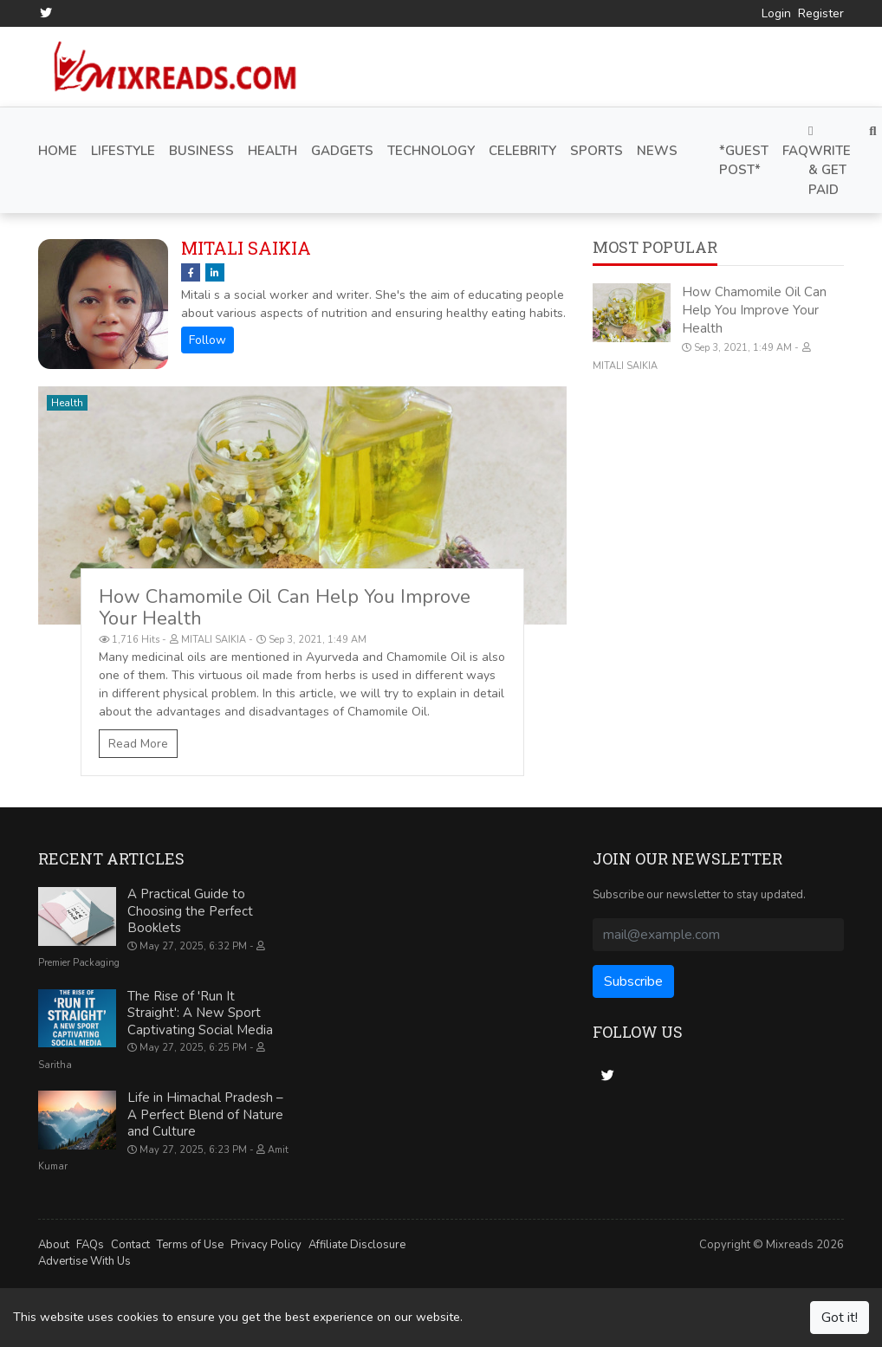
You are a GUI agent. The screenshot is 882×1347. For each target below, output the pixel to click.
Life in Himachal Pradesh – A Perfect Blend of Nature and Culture (205, 1114)
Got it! (839, 1317)
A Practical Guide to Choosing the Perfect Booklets (190, 910)
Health (67, 403)
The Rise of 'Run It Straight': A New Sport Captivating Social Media (200, 1013)
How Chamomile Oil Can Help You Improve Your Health (284, 607)
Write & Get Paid (829, 161)
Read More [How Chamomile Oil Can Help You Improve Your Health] (138, 743)
